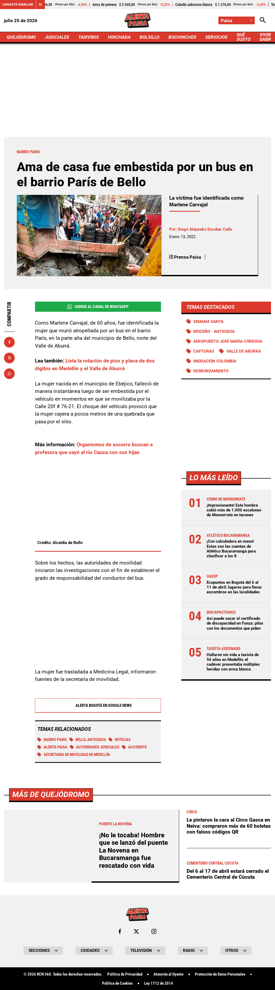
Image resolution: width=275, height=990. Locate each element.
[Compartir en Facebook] (9, 342)
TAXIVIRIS (88, 37)
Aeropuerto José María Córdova (227, 341)
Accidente (134, 747)
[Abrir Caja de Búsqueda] (263, 20)
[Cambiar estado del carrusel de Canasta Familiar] (40, 4)
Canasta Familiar (17, 4)
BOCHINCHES (182, 37)
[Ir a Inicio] (137, 20)
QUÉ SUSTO (243, 37)
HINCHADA (119, 37)
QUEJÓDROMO (21, 37)
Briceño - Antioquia (214, 331)
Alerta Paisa (52, 747)
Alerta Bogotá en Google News (97, 705)
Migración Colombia (214, 361)
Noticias (120, 739)
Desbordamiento (211, 371)
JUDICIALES (57, 37)
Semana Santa (208, 321)
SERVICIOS (216, 37)
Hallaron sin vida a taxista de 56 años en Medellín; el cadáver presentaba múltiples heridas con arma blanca (233, 662)
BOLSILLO (149, 37)
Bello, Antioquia (87, 739)
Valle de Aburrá (243, 351)
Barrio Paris (52, 739)
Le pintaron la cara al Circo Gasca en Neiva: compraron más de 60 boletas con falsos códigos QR (229, 976)
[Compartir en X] (9, 358)
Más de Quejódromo (50, 944)
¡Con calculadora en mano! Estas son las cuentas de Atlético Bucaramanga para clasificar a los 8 (231, 548)
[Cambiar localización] (236, 20)
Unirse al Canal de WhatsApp (98, 306)
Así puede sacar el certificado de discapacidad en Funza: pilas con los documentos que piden (235, 623)
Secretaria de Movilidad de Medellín (73, 754)
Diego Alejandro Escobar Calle (205, 229)
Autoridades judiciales (95, 747)
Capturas (203, 351)
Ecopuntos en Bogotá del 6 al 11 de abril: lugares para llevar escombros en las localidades (234, 587)
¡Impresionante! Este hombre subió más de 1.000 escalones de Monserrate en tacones (234, 510)
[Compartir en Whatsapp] (9, 373)
